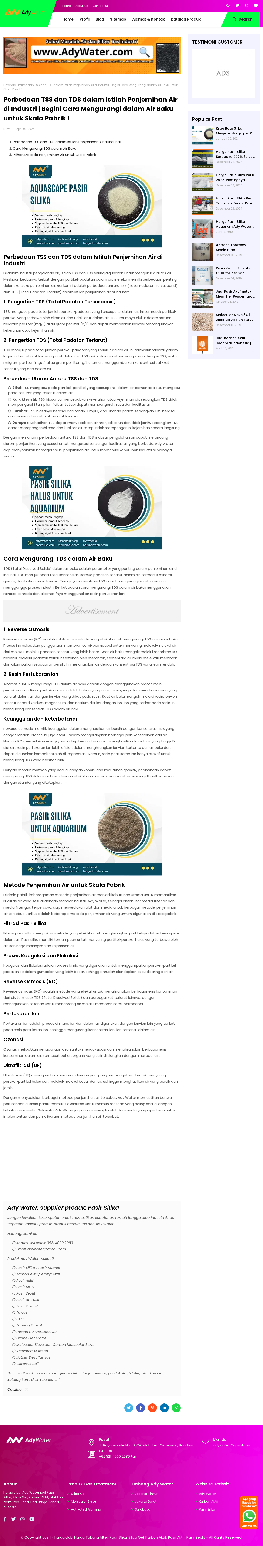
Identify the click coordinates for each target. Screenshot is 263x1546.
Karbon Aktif (209, 1501)
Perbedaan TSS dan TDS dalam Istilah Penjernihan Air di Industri (67, 141)
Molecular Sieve (83, 1501)
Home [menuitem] (68, 19)
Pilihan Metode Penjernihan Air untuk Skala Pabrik (54, 154)
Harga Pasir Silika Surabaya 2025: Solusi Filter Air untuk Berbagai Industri (234, 154)
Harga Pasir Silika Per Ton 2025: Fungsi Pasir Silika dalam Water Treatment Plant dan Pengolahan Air (234, 201)
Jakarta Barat (146, 1501)
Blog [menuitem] (100, 19)
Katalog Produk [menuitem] (186, 19)
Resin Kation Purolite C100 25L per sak (233, 270)
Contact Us (101, 6)
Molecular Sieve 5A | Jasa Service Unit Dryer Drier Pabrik (235, 317)
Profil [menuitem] (85, 19)
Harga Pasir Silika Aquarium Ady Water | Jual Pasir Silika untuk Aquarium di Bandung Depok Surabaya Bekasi (234, 224)
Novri (6, 129)
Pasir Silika (207, 1509)
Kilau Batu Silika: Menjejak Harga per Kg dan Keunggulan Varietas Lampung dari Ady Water (235, 131)
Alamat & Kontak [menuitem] (148, 19)
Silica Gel (78, 1493)
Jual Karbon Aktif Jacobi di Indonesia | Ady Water (233, 341)
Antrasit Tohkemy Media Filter (231, 247)
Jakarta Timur (146, 1493)
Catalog (14, 1389)
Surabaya (142, 1509)
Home (66, 6)
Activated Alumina (86, 1509)
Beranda (9, 85)
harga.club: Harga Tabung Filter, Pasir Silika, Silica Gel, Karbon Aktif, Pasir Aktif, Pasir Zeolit (129, 1537)
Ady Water (207, 1493)
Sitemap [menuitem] (118, 19)
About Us (81, 6)
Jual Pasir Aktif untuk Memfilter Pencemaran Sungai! (235, 294)
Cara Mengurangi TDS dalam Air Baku (44, 148)
